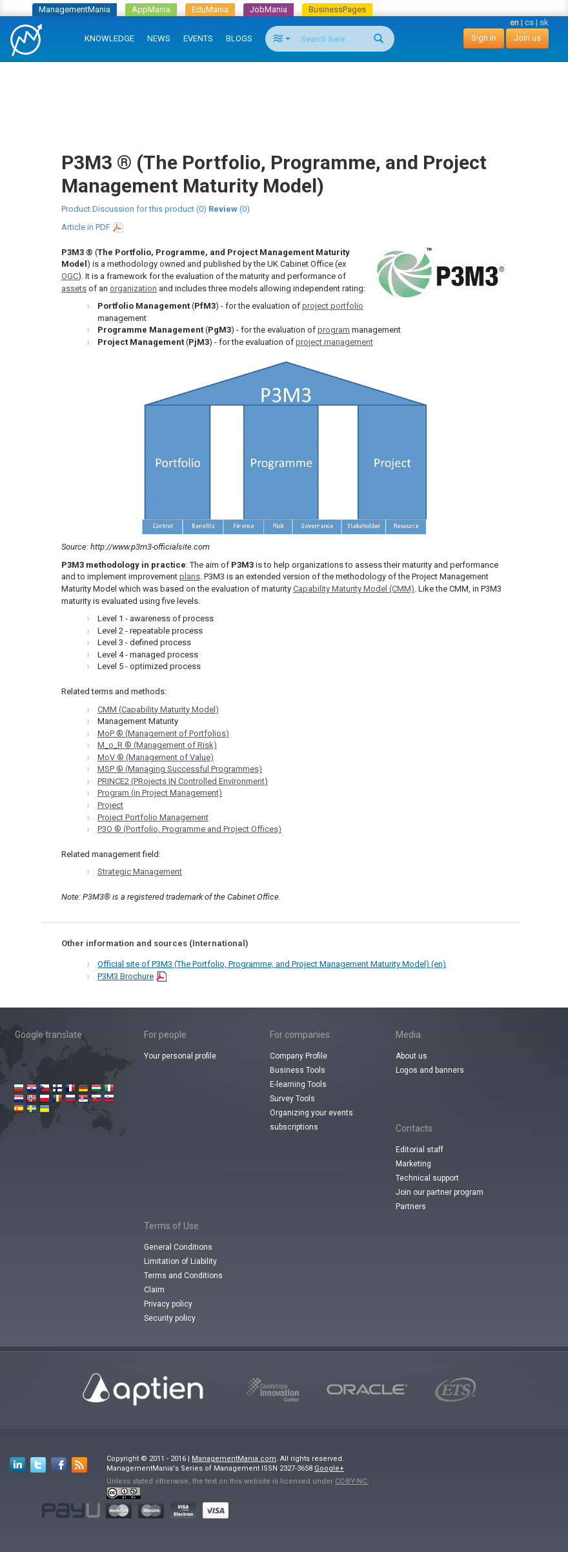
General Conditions (178, 1247)
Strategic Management (139, 871)
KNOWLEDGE (109, 38)
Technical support (427, 1178)
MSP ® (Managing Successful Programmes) (179, 769)
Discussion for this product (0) (149, 209)
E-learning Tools (298, 1084)
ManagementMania (74, 9)
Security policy (170, 1318)
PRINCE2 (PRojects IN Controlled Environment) (182, 781)
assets (73, 288)
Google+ (329, 1468)
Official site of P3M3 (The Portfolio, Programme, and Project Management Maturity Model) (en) (271, 964)
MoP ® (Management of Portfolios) (163, 733)
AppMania (151, 9)
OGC (69, 276)
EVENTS (198, 38)
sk (544, 22)
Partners (411, 1206)
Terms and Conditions (183, 1275)
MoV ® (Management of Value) (155, 757)
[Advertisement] (287, 94)
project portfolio (332, 306)
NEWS (158, 38)
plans (189, 576)
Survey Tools (292, 1098)
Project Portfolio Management (152, 817)
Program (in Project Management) (159, 793)
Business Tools (297, 1070)
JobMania (268, 9)
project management (334, 342)
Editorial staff (419, 1149)
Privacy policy (168, 1304)
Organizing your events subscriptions (311, 1120)
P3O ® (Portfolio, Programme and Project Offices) (189, 829)
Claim (154, 1289)
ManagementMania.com (234, 1458)
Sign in (483, 38)
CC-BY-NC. (352, 1481)
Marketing (413, 1163)
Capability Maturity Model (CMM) (353, 589)
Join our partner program (439, 1192)
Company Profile (298, 1056)
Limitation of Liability (180, 1261)
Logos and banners (430, 1070)
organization (133, 288)
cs (529, 22)
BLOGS (239, 38)
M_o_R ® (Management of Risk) (157, 745)
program (334, 330)
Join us (527, 38)
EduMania (210, 9)
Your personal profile (180, 1056)
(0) (229, 209)
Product (75, 209)
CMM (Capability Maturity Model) (158, 709)
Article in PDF (85, 227)
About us (411, 1056)
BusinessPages (337, 9)
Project (110, 805)
